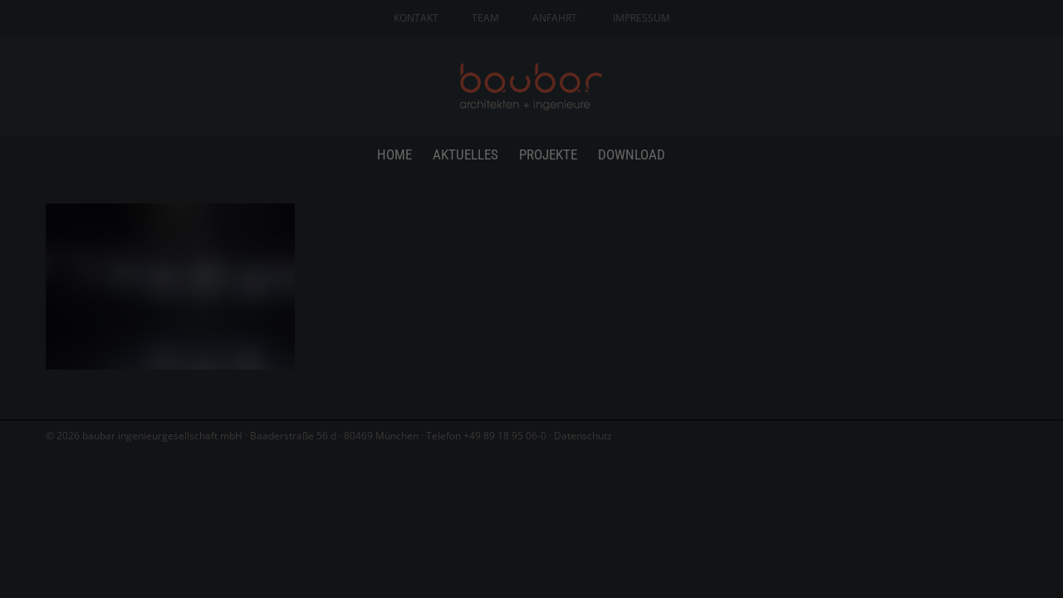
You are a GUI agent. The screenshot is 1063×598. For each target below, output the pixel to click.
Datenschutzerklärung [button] (540, 505)
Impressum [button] (624, 505)
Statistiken (509, 312)
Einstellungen (561, 258)
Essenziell (355, 312)
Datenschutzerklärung (639, 241)
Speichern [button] (531, 419)
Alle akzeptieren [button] (532, 370)
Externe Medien (681, 312)
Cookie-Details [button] (447, 505)
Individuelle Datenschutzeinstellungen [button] (532, 468)
